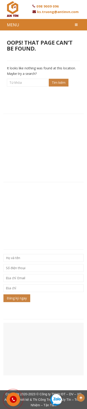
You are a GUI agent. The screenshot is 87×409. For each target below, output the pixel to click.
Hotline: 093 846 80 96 (21, 140)
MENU (13, 24)
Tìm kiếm (58, 82)
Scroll (81, 398)
